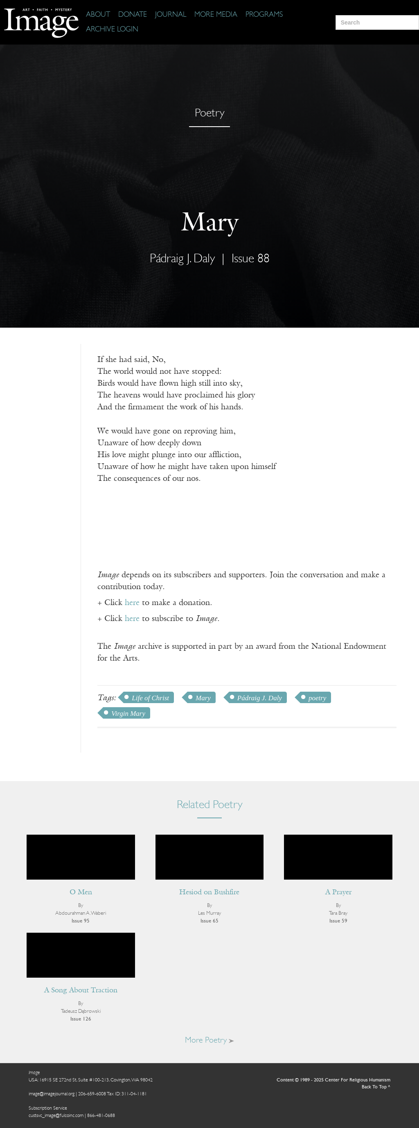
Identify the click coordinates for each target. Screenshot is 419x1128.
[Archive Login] (112, 29)
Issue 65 (209, 921)
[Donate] (132, 15)
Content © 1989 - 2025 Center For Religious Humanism (333, 1080)
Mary (203, 698)
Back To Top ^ (376, 1087)
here (132, 603)
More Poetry (209, 1040)
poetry (317, 698)
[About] (98, 15)
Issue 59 (338, 921)
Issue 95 (81, 921)
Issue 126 (80, 1019)
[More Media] (215, 15)
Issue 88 (251, 259)
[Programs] (264, 15)
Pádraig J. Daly (182, 259)
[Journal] (170, 15)
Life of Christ (150, 698)
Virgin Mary (128, 713)
